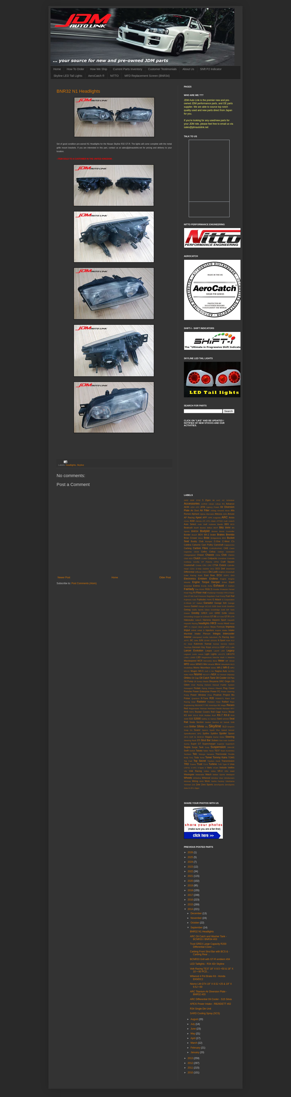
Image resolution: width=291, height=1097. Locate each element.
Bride (206, 537)
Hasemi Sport (219, 620)
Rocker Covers (202, 712)
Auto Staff (202, 524)
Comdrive (222, 558)
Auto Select (190, 524)
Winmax (187, 781)
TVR (220, 764)
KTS (228, 647)
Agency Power (212, 507)
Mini (205, 664)
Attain (213, 521)
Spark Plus (215, 730)
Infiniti (193, 630)
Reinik (219, 708)
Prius (210, 695)
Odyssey (230, 674)
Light (207, 654)
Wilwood (206, 778)
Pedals (197, 688)
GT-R (227, 616)
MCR (199, 660)
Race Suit (229, 698)
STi (198, 740)
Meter (221, 660)
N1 (212, 671)
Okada (205, 681)
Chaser (200, 555)
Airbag (213, 510)
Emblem (202, 578)
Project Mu (228, 695)
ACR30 (204, 504)
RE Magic (221, 705)
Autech (231, 521)
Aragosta (216, 517)
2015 (191, 904)
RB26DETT (200, 705)
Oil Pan (230, 678)
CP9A (216, 562)
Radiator (201, 701)
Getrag (187, 609)
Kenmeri (196, 647)
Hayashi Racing (191, 623)
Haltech (198, 620)
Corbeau (187, 562)
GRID (217, 613)
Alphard (195, 514)
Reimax (203, 708)
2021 (191, 876)
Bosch (194, 535)
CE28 (196, 552)
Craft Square (227, 562)
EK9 (232, 575)
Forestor (220, 593)
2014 (191, 909)
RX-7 (219, 715)
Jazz (232, 637)
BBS (227, 524)
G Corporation (228, 599)
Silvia (200, 726)
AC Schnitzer (228, 500)
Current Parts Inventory (127, 69)
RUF (214, 715)
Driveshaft (230, 572)
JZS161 (213, 640)
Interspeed (197, 637)
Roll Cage (216, 712)
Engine (223, 579)
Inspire (218, 630)
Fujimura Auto (190, 599)
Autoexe (212, 524)
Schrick (225, 719)
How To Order (75, 69)
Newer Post (64, 577)
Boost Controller (226, 531)
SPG (199, 733)
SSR (191, 737)
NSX (213, 674)
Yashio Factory (217, 781)
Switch (192, 751)
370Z (198, 500)
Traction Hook (213, 761)
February (196, 1047)
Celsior (221, 552)
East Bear (209, 575)
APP (205, 517)
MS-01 (187, 671)
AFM (202, 507)
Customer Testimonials (162, 69)
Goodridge (215, 610)
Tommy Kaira (220, 757)
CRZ (210, 565)
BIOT (215, 528)
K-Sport (221, 640)
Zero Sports (207, 784)
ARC (224, 517)
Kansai (208, 644)
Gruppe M (198, 616)
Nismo (198, 674)
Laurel (216, 651)
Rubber (208, 715)
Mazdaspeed (190, 660)
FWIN (209, 599)
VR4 (226, 771)
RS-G (195, 715)
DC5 (217, 568)
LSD (198, 657)
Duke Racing (190, 575)
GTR (232, 616)
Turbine (213, 764)
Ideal (200, 627)
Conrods (230, 558)
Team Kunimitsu (227, 751)
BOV (200, 534)
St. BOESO (199, 737)
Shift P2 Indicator (211, 69)
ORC (221, 681)
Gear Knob (221, 606)
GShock (206, 616)
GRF (211, 613)
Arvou (186, 521)
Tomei (208, 757)
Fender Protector (220, 589)
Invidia (205, 637)
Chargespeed (190, 555)
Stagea (208, 737)
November (196, 918)
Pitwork (219, 688)
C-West (226, 541)
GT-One (220, 616)
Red (186, 708)
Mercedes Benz (210, 661)
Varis (209, 767)
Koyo (208, 647)
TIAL (191, 757)
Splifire (205, 733)
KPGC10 (216, 647)
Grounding (188, 616)
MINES (199, 664)
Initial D (201, 630)
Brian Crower (190, 538)
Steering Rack (190, 740)
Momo (196, 667)
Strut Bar (206, 740)
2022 (191, 871)
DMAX (205, 572)
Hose (232, 623)
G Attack (217, 599)
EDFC (226, 575)
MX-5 (201, 671)
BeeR (196, 528)
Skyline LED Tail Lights (68, 75)
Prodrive (217, 695)
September (197, 927)
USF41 (187, 768)
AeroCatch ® (96, 75)
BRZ (224, 538)
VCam (215, 768)
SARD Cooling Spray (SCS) (205, 1013)
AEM (192, 507)
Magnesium (207, 657)
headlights (71, 465)
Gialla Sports (197, 610)
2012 (191, 1063)
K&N (228, 640)
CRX (204, 565)
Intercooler (228, 633)
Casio (231, 548)
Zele (198, 784)
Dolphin (221, 572)
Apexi (198, 517)
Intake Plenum (202, 633)
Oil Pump (188, 681)
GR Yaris (230, 610)
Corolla (196, 562)
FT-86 (190, 596)
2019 (191, 885)
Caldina (187, 545)
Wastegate (189, 774)
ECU (219, 575)
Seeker (208, 722)
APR (210, 517)
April (193, 1038)
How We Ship (98, 69)
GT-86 (213, 616)
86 (213, 500)
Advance (230, 504)
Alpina (202, 514)
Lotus (186, 657)
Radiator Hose (213, 702)
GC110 (208, 606)
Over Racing (197, 685)
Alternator (210, 514)
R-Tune (204, 698)
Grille (224, 613)
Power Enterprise (201, 691)
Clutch (197, 558)
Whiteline (197, 778)
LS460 (192, 657)
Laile (232, 647)
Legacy (230, 650)
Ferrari (231, 589)
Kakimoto (198, 644)
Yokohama (229, 781)
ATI (203, 521)
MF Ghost (230, 661)
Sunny (186, 744)
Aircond (220, 510)
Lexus (200, 654)
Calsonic (196, 545)
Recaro (230, 705)
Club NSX (188, 558)
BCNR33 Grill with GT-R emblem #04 (210, 959)
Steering (229, 736)
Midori (192, 664)
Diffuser (198, 572)
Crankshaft (189, 565)
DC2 (212, 569)
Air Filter (204, 510)
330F (192, 500)
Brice (200, 538)
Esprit (231, 582)
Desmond (230, 569)
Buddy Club (197, 541)
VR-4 (219, 771)
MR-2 (219, 667)
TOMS (231, 757)
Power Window (198, 695)
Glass (207, 610)
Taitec (205, 751)
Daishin (206, 569)
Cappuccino (229, 545)
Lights (214, 654)
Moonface (205, 667)
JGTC (186, 640)
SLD (224, 726)
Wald (232, 771)
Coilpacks (212, 558)
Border (187, 534)
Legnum (187, 654)
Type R (225, 764)
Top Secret (199, 760)
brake (213, 534)
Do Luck (213, 571)
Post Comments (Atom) (84, 583)
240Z (186, 500)
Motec (213, 668)
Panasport (188, 688)
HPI (186, 627)
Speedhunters (190, 733)
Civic (224, 554)
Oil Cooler (221, 677)
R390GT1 (219, 698)
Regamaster (194, 708)
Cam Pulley (207, 545)
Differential (189, 572)
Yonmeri (187, 785)
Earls (200, 575)
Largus (208, 650)
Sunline (231, 740)
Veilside (223, 767)
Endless (213, 578)
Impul (187, 630)
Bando (220, 524)
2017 (191, 895)
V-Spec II (202, 768)
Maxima (231, 657)
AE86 (186, 507)
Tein (195, 754)
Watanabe (199, 774)
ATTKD (219, 521)
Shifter (192, 726)
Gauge (201, 606)
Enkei (224, 582)
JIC (191, 640)
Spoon (231, 733)
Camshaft (218, 545)
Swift (186, 750)
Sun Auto (223, 740)
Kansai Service (220, 644)
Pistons (211, 688)
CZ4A (192, 569)
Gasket (194, 606)
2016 (191, 899)
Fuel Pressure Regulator (204, 596)
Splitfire (214, 733)
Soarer (197, 730)
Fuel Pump (220, 596)
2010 (191, 1072)
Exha (210, 586)
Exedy (204, 586)
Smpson (230, 727)
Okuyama (213, 681)
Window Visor (217, 778)
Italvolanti (213, 637)
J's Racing (223, 637)
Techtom (187, 754)
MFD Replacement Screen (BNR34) (147, 75)
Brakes (221, 534)
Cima (218, 555)
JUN (201, 640)
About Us (188, 69)
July (193, 1024)
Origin (228, 681)
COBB (204, 558)
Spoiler (223, 733)
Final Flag (188, 593)
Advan (211, 504)
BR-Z (206, 534)
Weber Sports (219, 774)
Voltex (206, 771)
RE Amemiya (211, 705)
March (194, 1042)
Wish (201, 781)
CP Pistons (206, 562)
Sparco (205, 730)
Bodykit (205, 531)
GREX (204, 613)
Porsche (188, 691)
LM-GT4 (230, 654)
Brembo (230, 534)
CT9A (215, 565)
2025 (191, 857)
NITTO (114, 75)
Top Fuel (188, 761)
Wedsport (230, 774)
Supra (187, 747)
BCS (232, 524)
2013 (191, 1058)
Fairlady (189, 589)
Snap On (188, 730)
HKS (213, 623)
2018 (191, 890)
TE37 (217, 750)
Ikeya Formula (217, 627)
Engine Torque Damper (206, 582)
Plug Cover (228, 688)
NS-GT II (207, 674)
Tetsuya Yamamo (206, 754)
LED (223, 651)
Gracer (187, 613)
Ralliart (225, 701)
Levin (194, 654)
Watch (208, 774)
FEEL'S (208, 589)
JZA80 (207, 640)
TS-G (205, 764)
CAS (226, 548)
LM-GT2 (221, 654)
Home (57, 69)
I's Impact (193, 627)
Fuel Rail (230, 596)
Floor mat (201, 592)
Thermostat (221, 754)
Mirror (217, 664)
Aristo (231, 517)
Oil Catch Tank (207, 677)
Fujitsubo (201, 599)
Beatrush (188, 527)
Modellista (188, 668)
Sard (219, 718)
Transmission (227, 761)
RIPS (191, 712)
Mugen (194, 671)
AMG (225, 514)
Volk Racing (195, 771)
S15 (191, 718)
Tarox (211, 751)
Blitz (221, 527)
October (195, 922)
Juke (196, 640)
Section (200, 722)
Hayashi (230, 620)
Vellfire (231, 767)
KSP (222, 647)
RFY (232, 708)
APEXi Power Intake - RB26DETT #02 (210, 1003)
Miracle (211, 664)
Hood (226, 623)
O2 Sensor (221, 674)
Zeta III (187, 788)
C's (232, 541)
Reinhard (211, 708)
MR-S (226, 667)
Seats (192, 722)
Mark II (223, 657)
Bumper (208, 541)
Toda (196, 757)
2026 (191, 852)
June (193, 1028)
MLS (232, 664)
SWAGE (230, 747)
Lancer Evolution (193, 650)
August (195, 1019)
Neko (186, 674)
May (193, 1033)
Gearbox (230, 606)
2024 (191, 861)
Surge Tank (197, 747)
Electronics (190, 578)
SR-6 (186, 737)
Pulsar (187, 698)
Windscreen (229, 778)
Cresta (198, 565)
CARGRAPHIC (215, 548)
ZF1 (192, 788)
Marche (216, 657)
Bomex (215, 531)
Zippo (196, 788)
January (195, 1052)
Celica (212, 551)
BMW (227, 527)
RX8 (232, 715)
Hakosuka (189, 620)
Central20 (230, 552)
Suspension (218, 747)
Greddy (195, 613)
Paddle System (227, 685)
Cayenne (188, 552)
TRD (186, 764)
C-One (217, 541)
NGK (191, 674)
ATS (208, 521)
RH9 (186, 712)
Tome (202, 757)
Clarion (231, 555)
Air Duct (195, 510)
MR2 (232, 668)
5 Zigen (206, 500)
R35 (212, 698)
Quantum (195, 698)
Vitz (185, 771)
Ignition (206, 627)
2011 (191, 1067)
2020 (191, 880)
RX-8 (226, 715)
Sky (206, 727)
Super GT (196, 744)
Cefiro (204, 551)
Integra (216, 633)
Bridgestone (216, 538)
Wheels (188, 777)
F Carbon (230, 586)
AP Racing (189, 517)
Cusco (222, 565)
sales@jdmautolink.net (196, 127)
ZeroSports (229, 785)
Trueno (193, 764)
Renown (226, 708)
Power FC (215, 691)
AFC (197, 507)
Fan (197, 589)
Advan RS (220, 504)
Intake (224, 630)
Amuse (231, 514)
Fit (194, 592)
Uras (232, 764)
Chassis (210, 554)
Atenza (199, 521)
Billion (209, 528)
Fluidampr (211, 593)
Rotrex (225, 712)
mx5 (206, 671)
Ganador (208, 603)
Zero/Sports (219, 785)
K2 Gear (188, 644)
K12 (232, 640)
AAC (218, 500)
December (196, 913)
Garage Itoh (220, 603)
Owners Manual (211, 685)
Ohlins (187, 677)
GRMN (231, 613)
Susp (207, 747)
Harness (207, 620)
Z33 (193, 785)
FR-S (226, 593)
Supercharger (208, 744)
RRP (190, 715)
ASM (192, 521)
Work (207, 781)
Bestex (203, 528)
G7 (194, 603)
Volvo (213, 771)
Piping (204, 688)
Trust (199, 764)
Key (203, 647)
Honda (220, 623)
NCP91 (231, 671)
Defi (223, 568)
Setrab (226, 722)
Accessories (192, 503)
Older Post (165, 577)
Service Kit (217, 722)
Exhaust (219, 585)
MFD (186, 664)
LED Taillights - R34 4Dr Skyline (207, 963)
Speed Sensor (227, 730)
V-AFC (194, 768)
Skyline (80, 465)
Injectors (210, 630)
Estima (196, 586)
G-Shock (187, 603)
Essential (188, 586)
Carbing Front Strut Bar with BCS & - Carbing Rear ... (209, 953)
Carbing (188, 548)
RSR (201, 715)
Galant (199, 603)
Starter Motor (219, 737)
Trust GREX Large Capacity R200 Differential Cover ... (208, 945)
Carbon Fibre (200, 548)
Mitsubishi (225, 664)
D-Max (198, 569)
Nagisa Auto (221, 671)
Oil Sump (198, 681)
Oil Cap (195, 678)
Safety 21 (205, 719)
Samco (213, 719)
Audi (226, 521)
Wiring (195, 781)
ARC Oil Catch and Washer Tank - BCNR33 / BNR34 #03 (208, 938)
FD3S (201, 589)
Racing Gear (190, 702)
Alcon (227, 510)
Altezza (218, 514)
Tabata (199, 750)
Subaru (214, 740)
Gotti (223, 610)
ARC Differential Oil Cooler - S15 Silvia (211, 999)
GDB (214, 606)
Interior (187, 637)
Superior (220, 744)
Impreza (230, 626)
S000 (186, 719)
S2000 (197, 718)
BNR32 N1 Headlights (78, 91)
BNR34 (194, 531)
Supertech (230, 744)
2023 (191, 866)
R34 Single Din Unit (200, 1008)
